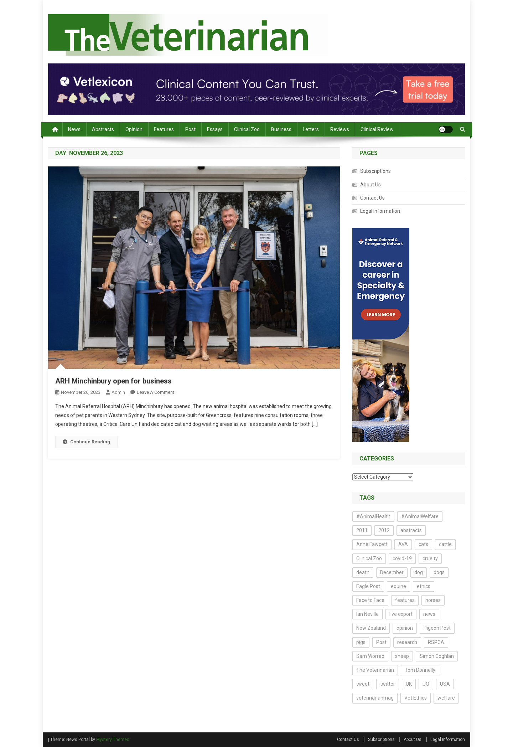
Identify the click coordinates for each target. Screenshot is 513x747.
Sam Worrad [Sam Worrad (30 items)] (370, 656)
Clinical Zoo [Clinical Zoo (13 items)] (369, 558)
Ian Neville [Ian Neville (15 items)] (367, 614)
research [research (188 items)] (407, 642)
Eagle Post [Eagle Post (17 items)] (368, 586)
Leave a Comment (155, 392)
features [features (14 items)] (405, 600)
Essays (215, 129)
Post (190, 129)
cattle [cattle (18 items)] (445, 544)
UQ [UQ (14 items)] (426, 684)
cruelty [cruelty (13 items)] (430, 558)
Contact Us (372, 198)
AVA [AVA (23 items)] (403, 544)
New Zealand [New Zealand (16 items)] (371, 628)
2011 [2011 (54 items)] (362, 530)
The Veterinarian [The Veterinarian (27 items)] (375, 670)
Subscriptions (375, 171)
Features (164, 129)
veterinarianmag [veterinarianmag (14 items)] (375, 698)
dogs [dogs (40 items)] (439, 572)
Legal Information (380, 211)
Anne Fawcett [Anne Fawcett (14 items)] (372, 544)
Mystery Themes (112, 739)
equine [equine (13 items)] (398, 586)
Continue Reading (86, 441)
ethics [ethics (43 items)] (423, 586)
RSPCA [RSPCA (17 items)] (436, 642)
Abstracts (103, 129)
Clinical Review (377, 129)
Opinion (133, 129)
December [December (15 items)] (392, 572)
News (74, 129)
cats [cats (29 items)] (423, 544)
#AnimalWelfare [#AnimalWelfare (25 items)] (420, 516)
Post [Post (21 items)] (381, 642)
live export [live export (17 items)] (401, 614)
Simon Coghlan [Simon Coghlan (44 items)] (437, 656)
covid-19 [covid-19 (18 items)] (402, 558)
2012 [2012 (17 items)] (384, 530)
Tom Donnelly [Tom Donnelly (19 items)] (420, 670)
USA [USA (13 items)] (445, 684)
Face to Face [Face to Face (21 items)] (370, 600)
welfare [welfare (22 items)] (446, 698)
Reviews (339, 129)
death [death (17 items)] (362, 572)
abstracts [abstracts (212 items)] (411, 530)
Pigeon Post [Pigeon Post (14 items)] (437, 628)
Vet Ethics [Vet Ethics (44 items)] (415, 698)
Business (281, 129)
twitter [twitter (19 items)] (387, 684)
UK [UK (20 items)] (409, 684)
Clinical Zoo (247, 129)
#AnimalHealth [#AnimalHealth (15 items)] (373, 516)
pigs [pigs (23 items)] (361, 642)
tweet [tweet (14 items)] (362, 684)
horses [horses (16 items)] (433, 600)
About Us (370, 184)
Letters (311, 129)
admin (118, 392)
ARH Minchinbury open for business (113, 381)
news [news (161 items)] (429, 614)
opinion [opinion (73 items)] (405, 628)
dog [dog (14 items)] (418, 572)
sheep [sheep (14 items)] (402, 656)
